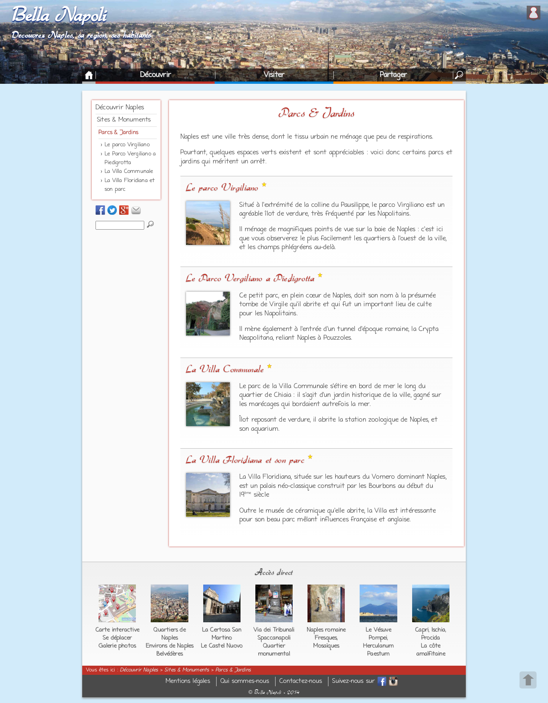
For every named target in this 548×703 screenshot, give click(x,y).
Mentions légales (188, 681)
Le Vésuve (378, 630)
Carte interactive (117, 630)
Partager (393, 75)
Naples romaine (326, 630)
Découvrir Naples (120, 107)
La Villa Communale (129, 171)
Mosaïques (326, 646)
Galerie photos (117, 646)
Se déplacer (117, 638)
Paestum (378, 654)
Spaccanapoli (274, 638)
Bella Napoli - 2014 (274, 692)
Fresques (326, 638)
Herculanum (378, 646)
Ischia (438, 630)
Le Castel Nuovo (221, 646)
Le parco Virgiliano (127, 145)
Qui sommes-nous (244, 681)
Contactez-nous (300, 681)
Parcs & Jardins (118, 132)
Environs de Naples (170, 646)
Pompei (378, 638)
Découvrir (155, 75)
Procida (430, 638)
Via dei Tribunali (273, 630)
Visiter (274, 75)
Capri (422, 630)
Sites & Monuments (124, 120)
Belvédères (169, 654)
